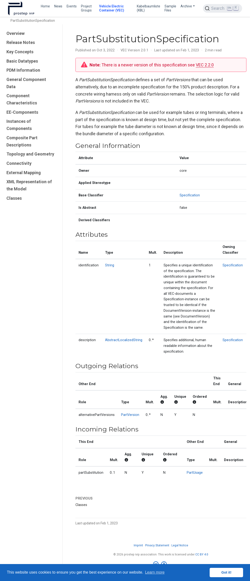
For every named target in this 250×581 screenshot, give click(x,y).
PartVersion (130, 415)
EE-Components (22, 112)
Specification (190, 195)
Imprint (138, 545)
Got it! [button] (226, 572)
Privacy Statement (157, 545)
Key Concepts (19, 51)
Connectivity (19, 163)
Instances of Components (19, 125)
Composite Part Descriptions (21, 141)
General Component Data (26, 83)
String (109, 265)
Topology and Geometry (30, 153)
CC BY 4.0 (201, 554)
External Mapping (23, 172)
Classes (14, 198)
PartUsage (195, 473)
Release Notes (20, 42)
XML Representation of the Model (29, 185)
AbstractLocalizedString (123, 340)
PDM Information (23, 70)
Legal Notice (179, 545)
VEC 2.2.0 (205, 64)
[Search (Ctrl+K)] (222, 8)
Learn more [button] (155, 572)
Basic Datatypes (22, 61)
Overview (15, 33)
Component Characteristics (21, 99)
